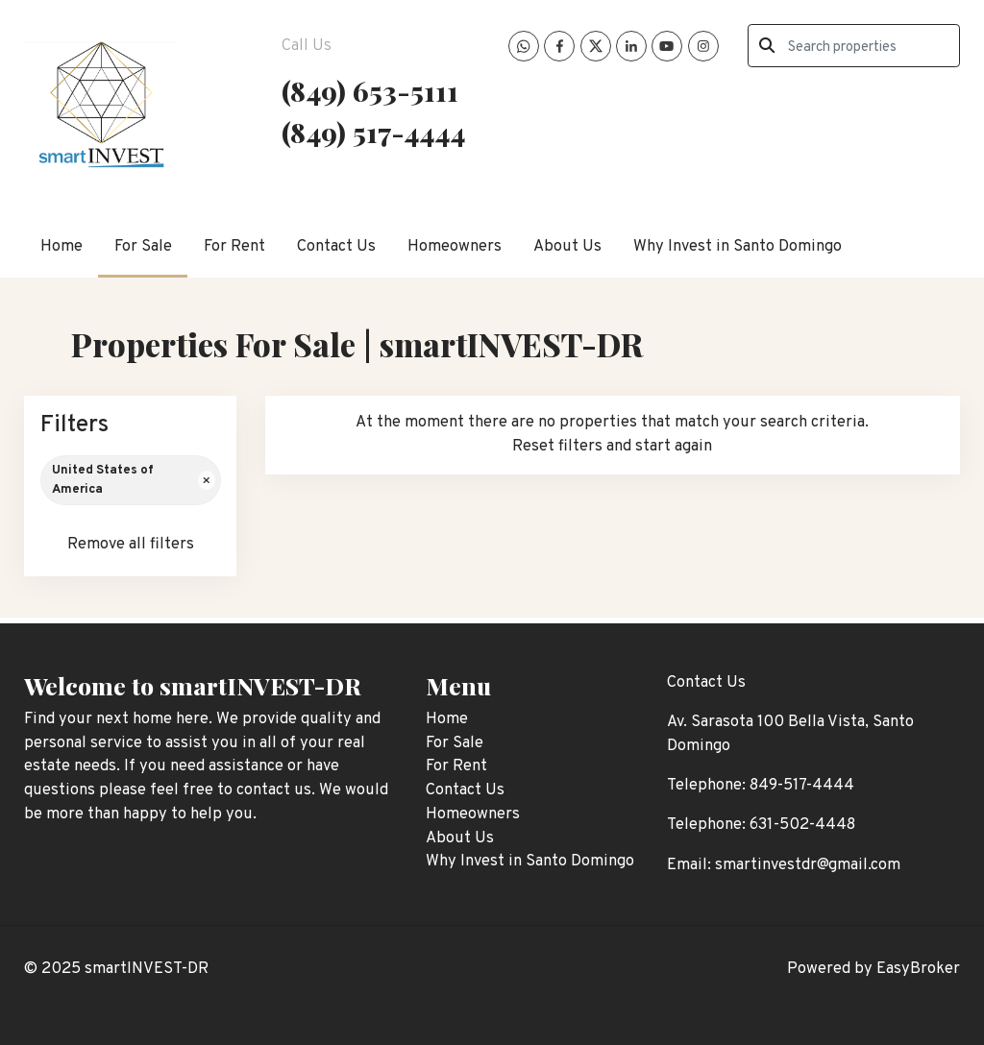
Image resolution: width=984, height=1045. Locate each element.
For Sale (143, 246)
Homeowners (454, 246)
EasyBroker (918, 969)
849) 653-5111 (374, 90)
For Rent (234, 246)
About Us (567, 246)
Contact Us (336, 246)
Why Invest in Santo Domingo (737, 246)
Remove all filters (130, 544)
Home (61, 246)
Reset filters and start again (612, 446)
